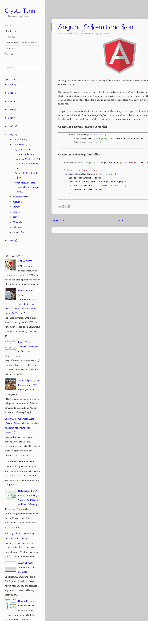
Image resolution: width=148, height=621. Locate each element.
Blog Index (10, 31)
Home (8, 25)
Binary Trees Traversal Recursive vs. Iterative (28, 347)
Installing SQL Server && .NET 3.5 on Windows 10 (27, 164)
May (15, 216)
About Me (10, 48)
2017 (10, 117)
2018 (11, 109)
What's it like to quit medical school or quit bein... (27, 187)
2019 (11, 101)
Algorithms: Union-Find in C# (19, 461)
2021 (10, 84)
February (18, 226)
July (15, 206)
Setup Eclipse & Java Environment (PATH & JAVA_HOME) (28, 385)
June (15, 211)
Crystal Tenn (20, 10)
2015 (10, 134)
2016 (11, 126)
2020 (11, 92)
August (17, 201)
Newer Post (58, 220)
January (17, 231)
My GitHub (10, 36)
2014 (10, 240)
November (18, 144)
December (18, 139)
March (16, 221)
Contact (9, 54)
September (19, 196)
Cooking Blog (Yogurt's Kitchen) (21, 42)
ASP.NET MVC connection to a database (26, 567)
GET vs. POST (25, 261)
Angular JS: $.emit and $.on (95, 27)
